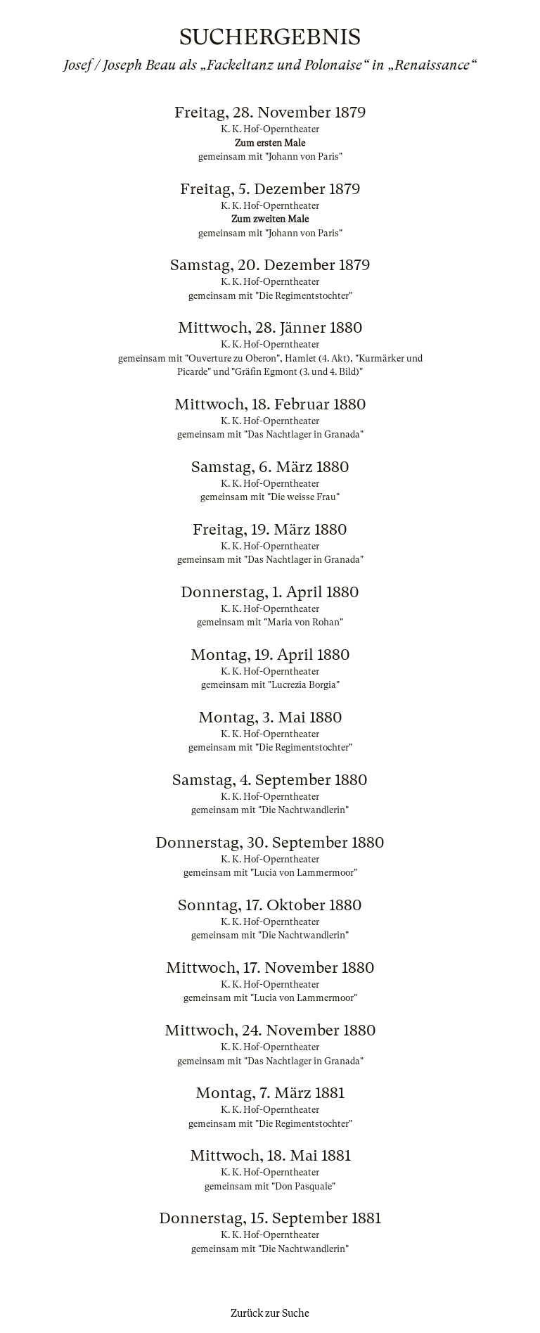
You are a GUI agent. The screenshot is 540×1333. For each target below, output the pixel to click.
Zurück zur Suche (270, 1313)
